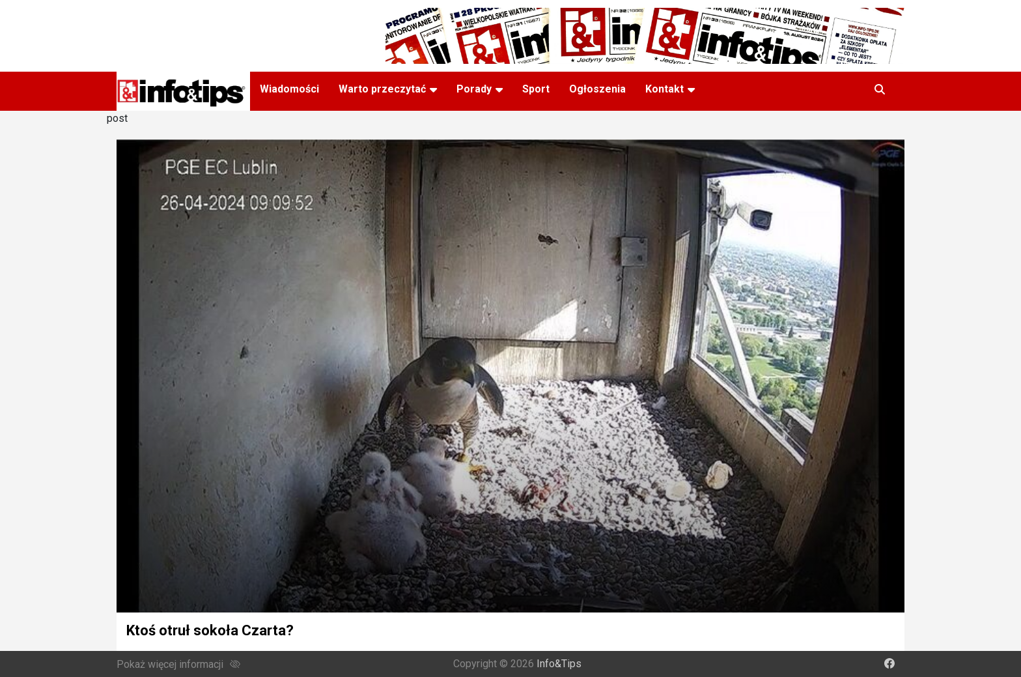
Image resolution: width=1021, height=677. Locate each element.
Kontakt (664, 89)
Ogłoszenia (597, 89)
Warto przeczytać (382, 89)
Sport (536, 89)
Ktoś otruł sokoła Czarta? (210, 630)
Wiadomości (289, 89)
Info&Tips (559, 663)
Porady (474, 89)
